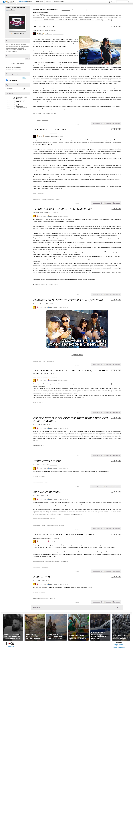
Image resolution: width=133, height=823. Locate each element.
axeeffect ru (7, 10)
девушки (23, 44)
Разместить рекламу (119, 647)
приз (98, 17)
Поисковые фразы (21, 107)
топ (10, 51)
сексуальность (37, 20)
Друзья (14, 7)
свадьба (109, 17)
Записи (8, 7)
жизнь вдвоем (97, 15)
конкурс (21, 46)
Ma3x (40, 34)
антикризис (47, 15)
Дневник (116, 26)
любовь (26, 46)
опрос (81, 17)
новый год (76, 17)
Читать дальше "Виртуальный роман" (44, 518)
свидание (114, 17)
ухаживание (14, 51)
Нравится (108, 123)
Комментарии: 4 (18, 69)
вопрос (13, 44)
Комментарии (21, 7)
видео (57, 15)
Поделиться (116, 123)
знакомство (14, 46)
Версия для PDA (119, 644)
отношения (14, 48)
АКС (9, 44)
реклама (101, 17)
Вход (30, 1)
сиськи (42, 19)
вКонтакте (53, 15)
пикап (38, 199)
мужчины (8, 48)
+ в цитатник (51, 30)
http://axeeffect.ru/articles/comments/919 (44, 113)
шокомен (105, 20)
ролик (105, 17)
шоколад (100, 20)
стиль (24, 49)
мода (64, 17)
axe (7, 44)
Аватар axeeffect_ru (17, 22)
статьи (16, 49)
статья (20, 49)
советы (56, 20)
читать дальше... (38, 402)
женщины (8, 46)
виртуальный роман (52, 525)
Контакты (118, 645)
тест (7, 51)
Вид (112, 2)
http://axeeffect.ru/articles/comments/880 (46, 284)
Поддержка (109, 2)
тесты (78, 19)
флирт (93, 19)
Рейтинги (40, 1)
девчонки (82, 15)
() (101, 123)
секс (22, 48)
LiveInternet (9, 2)
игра (120, 15)
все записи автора (58, 34)
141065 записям (66, 10)
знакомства (105, 15)
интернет (39, 17)
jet (36, 15)
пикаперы (44, 199)
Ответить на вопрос (39, 476)
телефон (39, 361)
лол (55, 17)
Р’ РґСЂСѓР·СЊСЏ (18, 33)
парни (19, 48)
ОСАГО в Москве (38, 193)
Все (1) (27, 58)
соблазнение (10, 49)
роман (43, 525)
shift (38, 15)
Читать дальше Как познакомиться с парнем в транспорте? (50, 561)
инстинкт (35, 17)
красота (52, 17)
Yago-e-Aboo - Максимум (13, 67)
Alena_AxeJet (43, 216)
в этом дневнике (12, 80)
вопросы (18, 44)
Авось (49, 1)
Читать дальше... (38, 445)
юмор (110, 20)
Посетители (19, 106)
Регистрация (23, 1)
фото (96, 19)
